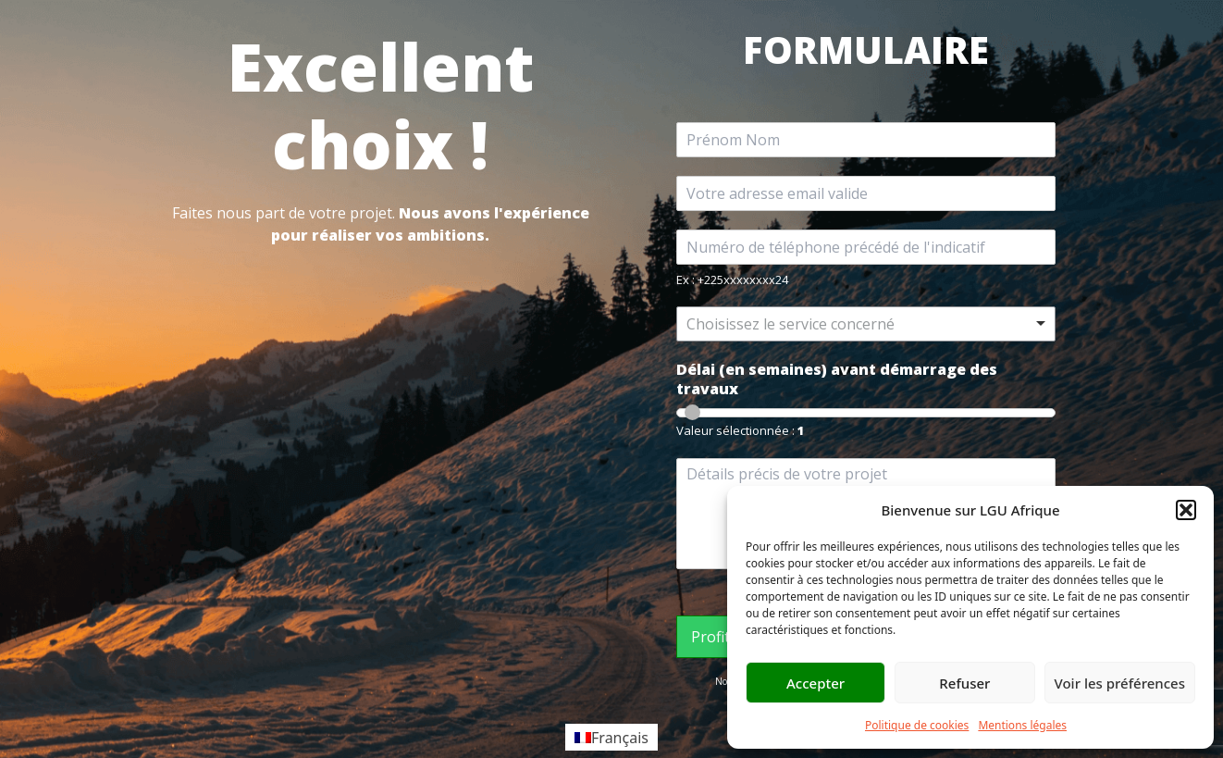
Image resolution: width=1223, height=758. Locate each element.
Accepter (815, 683)
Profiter (718, 637)
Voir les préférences (1120, 683)
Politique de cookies (917, 725)
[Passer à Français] (611, 737)
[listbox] (866, 324)
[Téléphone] (866, 247)
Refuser (964, 683)
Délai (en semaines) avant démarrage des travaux (836, 379)
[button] (1186, 510)
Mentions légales (1022, 725)
